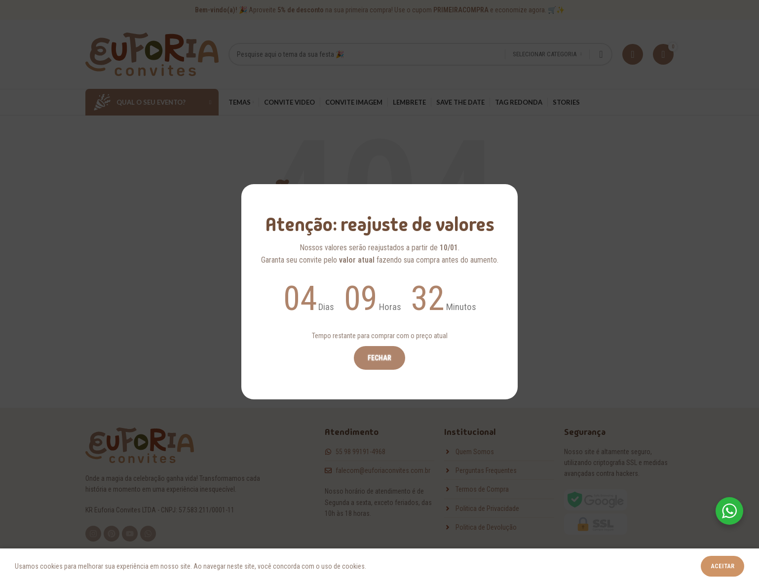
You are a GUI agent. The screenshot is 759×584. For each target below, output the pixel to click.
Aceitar (722, 566)
